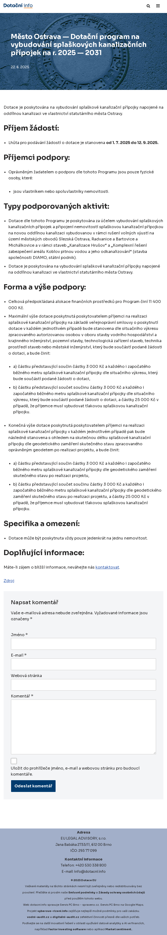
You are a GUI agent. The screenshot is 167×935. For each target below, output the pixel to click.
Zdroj (9, 580)
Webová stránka (26, 675)
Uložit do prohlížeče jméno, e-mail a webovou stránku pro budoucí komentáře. (75, 771)
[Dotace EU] (18, 5)
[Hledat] (148, 6)
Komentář (22, 696)
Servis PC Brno (69, 904)
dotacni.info (38, 904)
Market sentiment (118, 929)
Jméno (19, 634)
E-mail (18, 655)
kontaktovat (107, 567)
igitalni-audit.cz (67, 917)
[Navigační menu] (158, 6)
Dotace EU (88, 880)
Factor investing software (67, 929)
